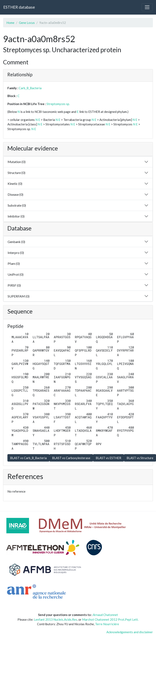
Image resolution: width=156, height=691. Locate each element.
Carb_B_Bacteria (30, 88)
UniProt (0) (15, 274)
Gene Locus (27, 22)
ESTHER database (19, 7)
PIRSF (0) (14, 285)
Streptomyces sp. (58, 104)
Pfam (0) (14, 263)
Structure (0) (16, 173)
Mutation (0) (17, 162)
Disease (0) (15, 194)
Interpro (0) (16, 253)
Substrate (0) (17, 205)
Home (10, 22)
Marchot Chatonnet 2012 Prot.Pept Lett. (110, 619)
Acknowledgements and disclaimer (129, 632)
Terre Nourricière (107, 624)
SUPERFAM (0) (18, 296)
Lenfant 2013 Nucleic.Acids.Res (55, 619)
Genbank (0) (16, 242)
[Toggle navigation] (147, 7)
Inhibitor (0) (16, 216)
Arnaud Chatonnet (105, 615)
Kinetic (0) (15, 183)
